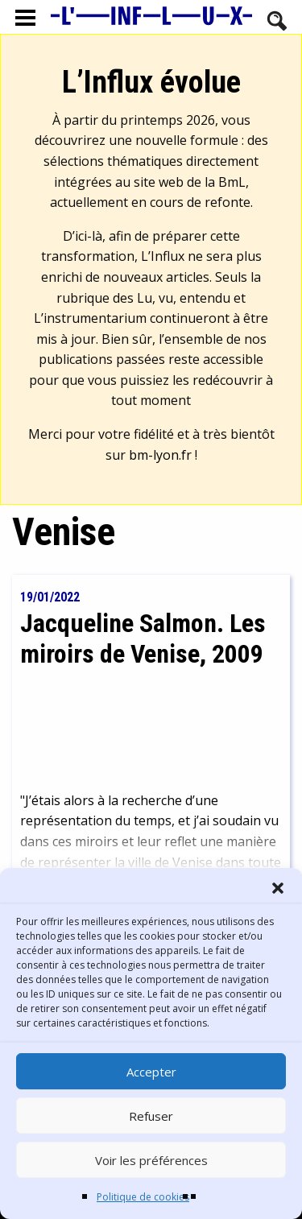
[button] (278, 888)
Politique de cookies (143, 1197)
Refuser (151, 1116)
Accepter (151, 1072)
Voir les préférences (151, 1160)
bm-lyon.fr (160, 455)
